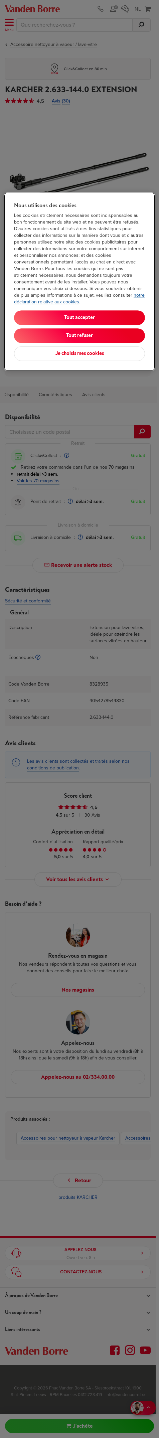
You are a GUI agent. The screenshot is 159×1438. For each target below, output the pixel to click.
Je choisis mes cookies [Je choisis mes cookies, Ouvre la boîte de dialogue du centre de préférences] (79, 354)
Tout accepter (79, 318)
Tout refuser (79, 336)
